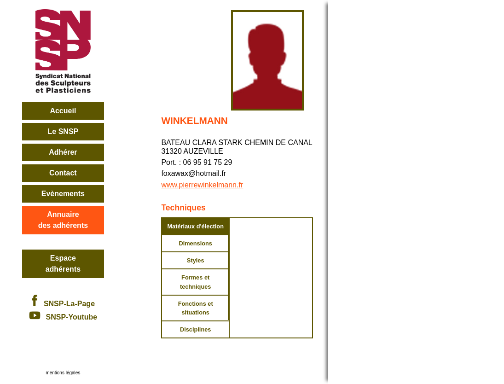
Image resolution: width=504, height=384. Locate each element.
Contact (63, 173)
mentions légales (63, 372)
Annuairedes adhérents (63, 219)
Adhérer (63, 152)
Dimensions (195, 243)
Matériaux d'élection (195, 226)
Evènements (63, 194)
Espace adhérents (63, 263)
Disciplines (195, 329)
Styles (195, 260)
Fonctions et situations (195, 308)
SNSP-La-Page (63, 304)
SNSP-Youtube (63, 317)
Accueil (63, 111)
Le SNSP (63, 131)
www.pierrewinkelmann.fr (202, 185)
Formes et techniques (195, 282)
